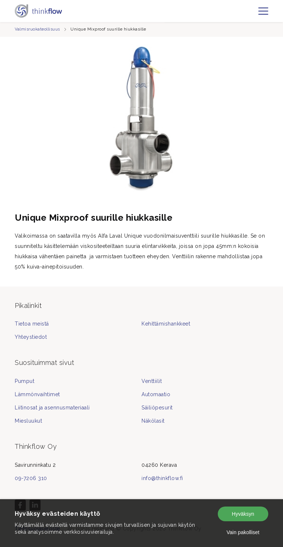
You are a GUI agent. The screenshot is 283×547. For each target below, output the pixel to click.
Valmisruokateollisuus (37, 29)
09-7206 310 (31, 478)
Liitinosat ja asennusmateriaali (52, 408)
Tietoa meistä (32, 324)
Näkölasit (153, 421)
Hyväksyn (243, 514)
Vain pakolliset (243, 532)
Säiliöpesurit (157, 408)
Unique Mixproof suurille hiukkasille (108, 29)
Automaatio (156, 394)
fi (253, 14)
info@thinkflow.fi (162, 478)
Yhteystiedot (31, 337)
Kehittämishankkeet (166, 324)
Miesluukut (28, 421)
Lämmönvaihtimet (37, 394)
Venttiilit (152, 381)
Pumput (24, 381)
